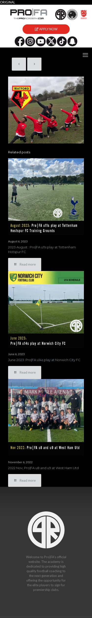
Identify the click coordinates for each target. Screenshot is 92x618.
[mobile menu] (85, 55)
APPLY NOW (46, 29)
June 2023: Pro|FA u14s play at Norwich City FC (44, 360)
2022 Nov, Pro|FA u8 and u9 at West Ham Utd (43, 468)
